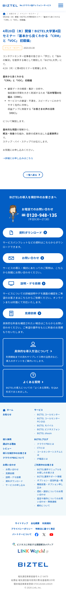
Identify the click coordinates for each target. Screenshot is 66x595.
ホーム (8, 409)
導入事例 (7, 439)
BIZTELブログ (41, 439)
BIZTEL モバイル (45, 425)
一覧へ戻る (31, 174)
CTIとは (41, 447)
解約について (43, 505)
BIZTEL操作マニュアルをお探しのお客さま (49, 471)
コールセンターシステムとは (50, 453)
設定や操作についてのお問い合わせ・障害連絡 (50, 500)
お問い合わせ (23, 258)
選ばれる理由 (9, 443)
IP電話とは (42, 458)
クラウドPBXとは (45, 443)
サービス (38, 409)
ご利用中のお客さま (44, 464)
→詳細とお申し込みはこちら (18, 158)
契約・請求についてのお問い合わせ (50, 493)
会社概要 (35, 523)
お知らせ (12, 13)
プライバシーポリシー (22, 528)
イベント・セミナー (28, 13)
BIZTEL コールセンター (48, 414)
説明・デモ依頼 (24, 283)
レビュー (7, 448)
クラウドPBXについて (13, 457)
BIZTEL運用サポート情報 (49, 476)
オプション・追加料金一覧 (50, 480)
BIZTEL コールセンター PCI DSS (48, 420)
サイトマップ (21, 523)
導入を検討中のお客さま (15, 452)
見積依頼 (22, 313)
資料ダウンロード (25, 232)
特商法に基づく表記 (45, 528)
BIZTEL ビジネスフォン (48, 429)
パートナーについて (22, 534)
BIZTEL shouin (44, 433)
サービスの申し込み (15, 484)
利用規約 (46, 523)
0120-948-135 (42, 215)
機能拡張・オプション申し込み (50, 486)
